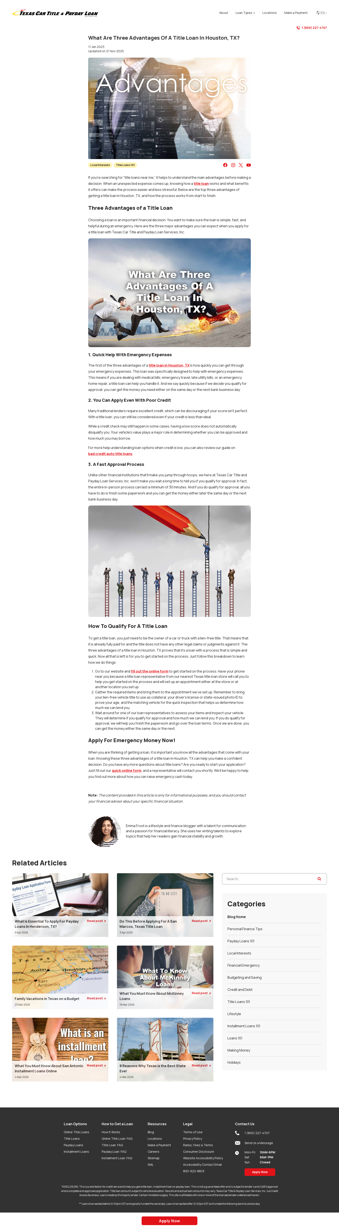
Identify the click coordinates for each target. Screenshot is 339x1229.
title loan (201, 183)
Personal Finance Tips (244, 929)
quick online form (126, 770)
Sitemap (154, 1158)
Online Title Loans (76, 1132)
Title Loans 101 (125, 165)
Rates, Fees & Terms (198, 1145)
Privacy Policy (192, 1138)
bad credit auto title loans (110, 453)
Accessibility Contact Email (202, 1164)
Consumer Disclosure (198, 1151)
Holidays (234, 1062)
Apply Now (260, 1172)
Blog (151, 1132)
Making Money (238, 1050)
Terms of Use (193, 1132)
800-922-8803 (193, 1171)
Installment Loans (76, 1151)
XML (151, 1164)
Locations (155, 1138)
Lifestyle (234, 1013)
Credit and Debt (240, 989)
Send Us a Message (254, 1143)
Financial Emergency (243, 965)
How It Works (111, 1132)
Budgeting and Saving (244, 977)
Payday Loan (114, 1151)
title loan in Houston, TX (169, 365)
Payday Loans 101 (240, 941)
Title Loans (72, 1138)
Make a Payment (159, 1145)
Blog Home (236, 916)
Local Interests (100, 165)
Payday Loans (73, 1145)
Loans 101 (234, 1038)
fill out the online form (149, 671)
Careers (153, 1151)
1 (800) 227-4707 (312, 28)
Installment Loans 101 (243, 1026)
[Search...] (274, 878)
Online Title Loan (117, 1138)
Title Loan (112, 1145)
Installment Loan (117, 1158)
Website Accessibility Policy (203, 1158)
